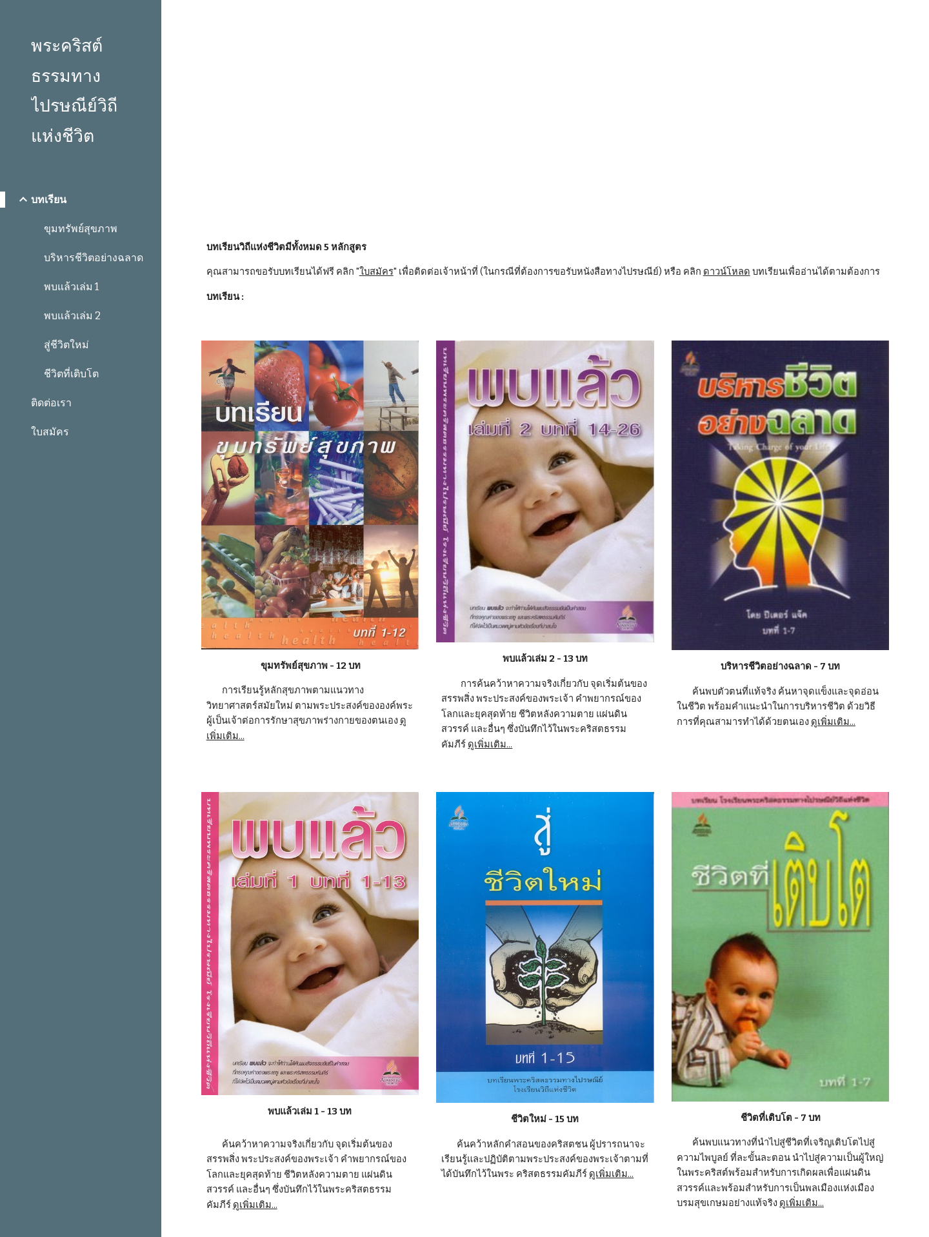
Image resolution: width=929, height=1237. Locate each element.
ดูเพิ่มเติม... (490, 744)
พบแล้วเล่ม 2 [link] (72, 316)
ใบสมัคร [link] (50, 432)
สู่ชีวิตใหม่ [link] (66, 345)
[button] (913, 18)
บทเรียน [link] (48, 199)
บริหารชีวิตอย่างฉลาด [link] (93, 258)
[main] (545, 110)
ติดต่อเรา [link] (51, 403)
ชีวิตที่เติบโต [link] (71, 374)
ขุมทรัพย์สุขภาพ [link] (80, 229)
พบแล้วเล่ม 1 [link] (71, 287)
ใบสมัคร (376, 271)
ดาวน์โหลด (726, 271)
